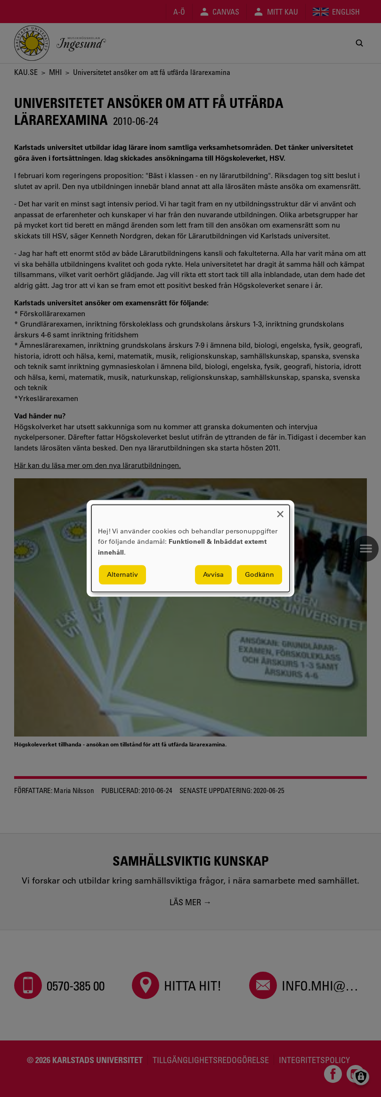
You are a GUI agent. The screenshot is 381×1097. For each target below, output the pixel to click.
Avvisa (213, 575)
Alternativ (122, 575)
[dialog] (190, 548)
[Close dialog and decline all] (280, 510)
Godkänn (259, 575)
